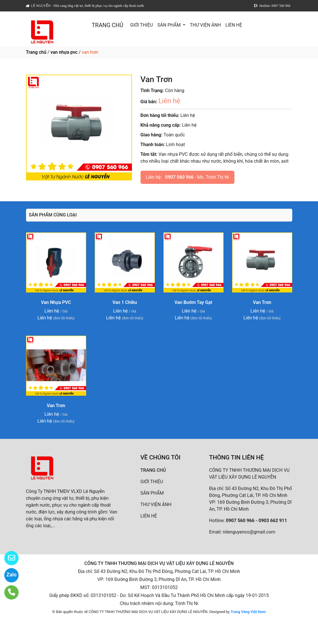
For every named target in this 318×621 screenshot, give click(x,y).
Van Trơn (262, 302)
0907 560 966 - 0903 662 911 (256, 520)
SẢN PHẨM (169, 25)
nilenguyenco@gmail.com (249, 532)
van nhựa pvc (64, 52)
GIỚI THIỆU (141, 25)
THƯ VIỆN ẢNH (205, 25)
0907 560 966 (179, 177)
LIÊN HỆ (234, 25)
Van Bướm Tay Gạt (193, 302)
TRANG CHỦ (107, 25)
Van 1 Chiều (124, 302)
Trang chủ (36, 52)
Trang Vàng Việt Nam (248, 612)
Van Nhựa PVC (56, 302)
